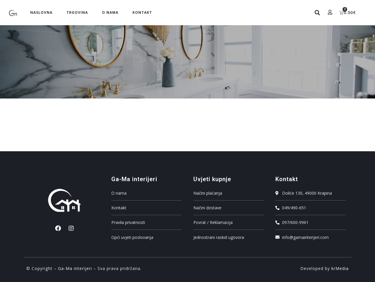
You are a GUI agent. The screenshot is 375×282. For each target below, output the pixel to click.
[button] (316, 13)
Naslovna (41, 12)
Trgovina (77, 12)
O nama (110, 12)
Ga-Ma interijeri (75, 268)
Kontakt (142, 12)
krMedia (340, 268)
